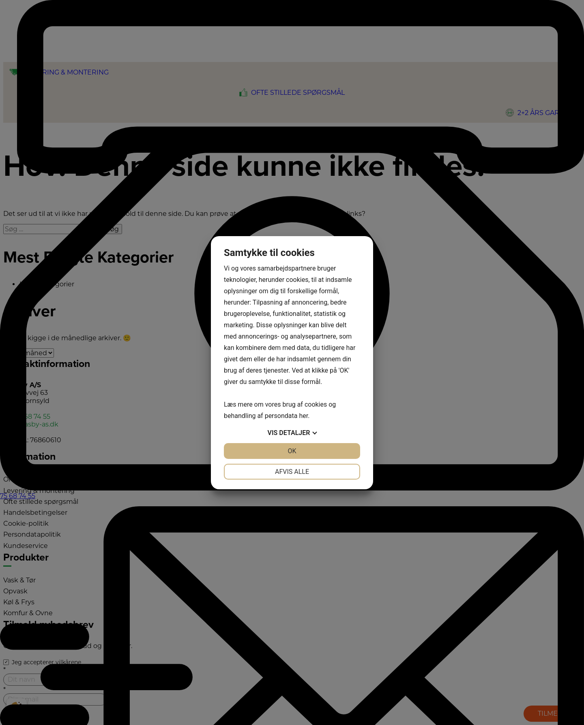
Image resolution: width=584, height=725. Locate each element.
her (303, 416)
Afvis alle (292, 472)
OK (292, 451)
